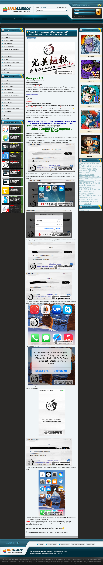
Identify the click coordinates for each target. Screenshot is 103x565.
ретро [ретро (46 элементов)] (81, 191)
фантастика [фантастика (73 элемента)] (84, 199)
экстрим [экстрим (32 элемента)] (81, 203)
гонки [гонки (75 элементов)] (91, 177)
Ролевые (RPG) (9, 46)
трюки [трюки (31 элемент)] (86, 197)
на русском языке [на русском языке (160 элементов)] (89, 182)
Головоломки (8, 40)
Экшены (6, 37)
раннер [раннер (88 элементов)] (97, 189)
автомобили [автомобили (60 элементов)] (91, 168)
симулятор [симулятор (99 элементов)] (84, 193)
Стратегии (7, 53)
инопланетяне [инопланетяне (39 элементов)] (94, 179)
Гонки (6, 59)
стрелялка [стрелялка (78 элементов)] (96, 195)
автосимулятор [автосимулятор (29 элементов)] (83, 170)
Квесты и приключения (11, 49)
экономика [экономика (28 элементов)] (95, 201)
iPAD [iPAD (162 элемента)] (88, 163)
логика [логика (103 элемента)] (98, 180)
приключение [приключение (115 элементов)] (86, 189)
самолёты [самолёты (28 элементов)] (91, 191)
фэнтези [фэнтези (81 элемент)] (83, 201)
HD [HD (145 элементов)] (83, 163)
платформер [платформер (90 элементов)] (85, 185)
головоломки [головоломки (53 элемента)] (84, 177)
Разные (6, 72)
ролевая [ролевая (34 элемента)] (86, 191)
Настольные (8, 43)
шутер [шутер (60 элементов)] (89, 201)
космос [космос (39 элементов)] (86, 181)
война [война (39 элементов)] (87, 172)
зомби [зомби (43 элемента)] (87, 179)
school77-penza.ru (84, 210)
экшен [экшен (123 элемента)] (87, 203)
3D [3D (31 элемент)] (80, 164)
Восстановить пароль (80, 16)
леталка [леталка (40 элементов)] (91, 181)
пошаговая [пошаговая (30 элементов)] (89, 187)
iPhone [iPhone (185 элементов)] (95, 163)
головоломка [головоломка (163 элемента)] (86, 174)
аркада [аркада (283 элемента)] (92, 170)
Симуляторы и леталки (11, 62)
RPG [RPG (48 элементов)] (94, 166)
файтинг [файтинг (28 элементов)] (90, 197)
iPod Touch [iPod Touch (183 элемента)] (85, 165)
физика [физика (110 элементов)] (94, 199)
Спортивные (8, 56)
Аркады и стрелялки (10, 34)
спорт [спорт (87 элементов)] (92, 193)
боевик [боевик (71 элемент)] (82, 172)
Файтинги (7, 65)
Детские (7, 69)
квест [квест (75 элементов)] (81, 181)
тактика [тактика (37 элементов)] (81, 197)
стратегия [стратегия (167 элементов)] (85, 195)
